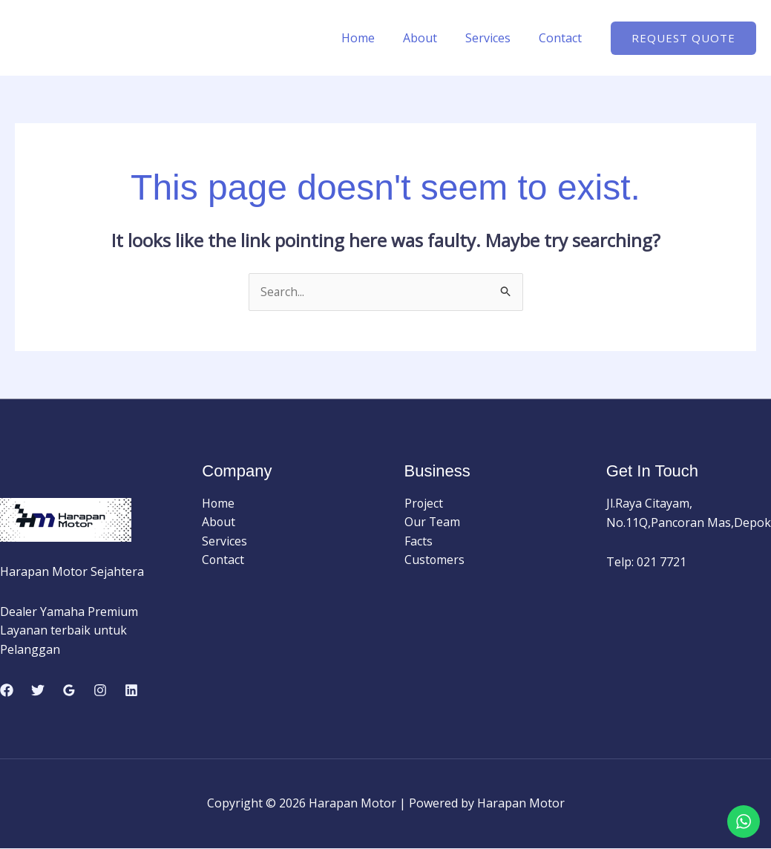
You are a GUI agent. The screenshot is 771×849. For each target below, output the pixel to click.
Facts (418, 542)
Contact (562, 38)
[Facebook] (6, 691)
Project (424, 504)
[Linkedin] (131, 691)
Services (494, 38)
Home (373, 38)
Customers (434, 560)
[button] (683, 38)
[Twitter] (38, 691)
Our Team (432, 522)
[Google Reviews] (69, 691)
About (431, 38)
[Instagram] (100, 691)
